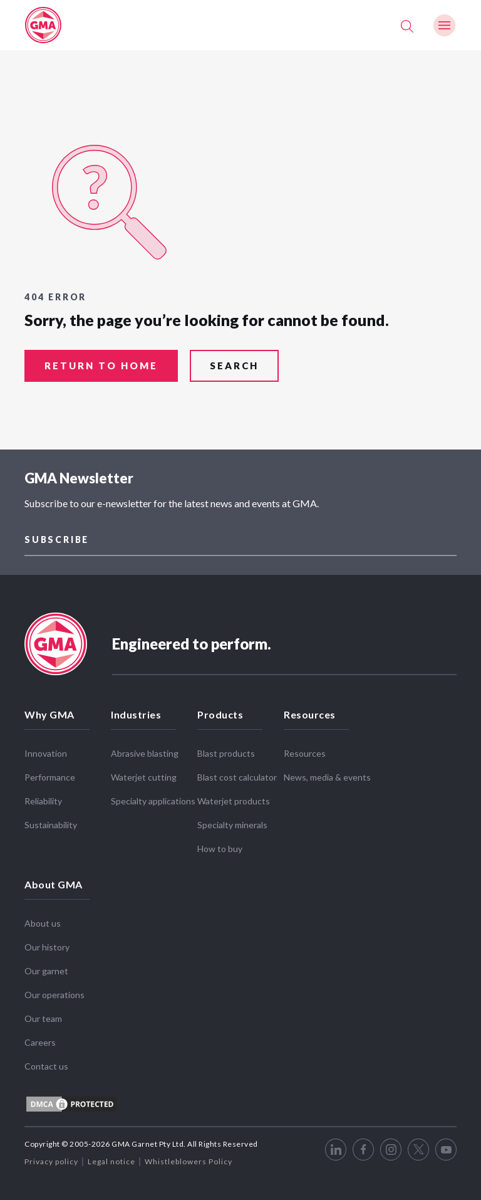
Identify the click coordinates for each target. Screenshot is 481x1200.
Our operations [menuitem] (54, 989)
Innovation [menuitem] (45, 748)
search (234, 365)
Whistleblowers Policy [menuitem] (188, 1156)
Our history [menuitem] (47, 942)
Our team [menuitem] (43, 1013)
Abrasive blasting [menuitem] (144, 748)
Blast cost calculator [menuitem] (237, 772)
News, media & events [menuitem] (327, 772)
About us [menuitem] (42, 918)
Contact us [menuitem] (46, 1061)
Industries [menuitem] (136, 709)
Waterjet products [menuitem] (233, 796)
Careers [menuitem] (40, 1037)
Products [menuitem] (220, 709)
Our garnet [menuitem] (46, 966)
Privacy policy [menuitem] (51, 1156)
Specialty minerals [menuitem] (232, 819)
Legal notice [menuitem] (111, 1156)
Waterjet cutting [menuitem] (144, 772)
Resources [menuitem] (310, 709)
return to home (101, 365)
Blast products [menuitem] (226, 748)
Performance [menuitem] (49, 772)
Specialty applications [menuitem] (153, 796)
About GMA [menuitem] (53, 879)
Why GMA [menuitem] (49, 709)
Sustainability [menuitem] (50, 819)
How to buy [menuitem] (219, 843)
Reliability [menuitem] (43, 796)
